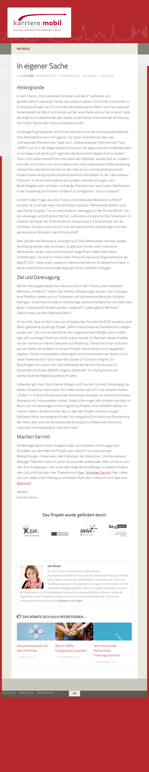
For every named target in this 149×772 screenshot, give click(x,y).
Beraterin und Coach (70, 601)
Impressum (9, 692)
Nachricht (24, 483)
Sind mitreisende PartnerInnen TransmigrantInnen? (107, 650)
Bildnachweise (45, 692)
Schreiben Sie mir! (98, 472)
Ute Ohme (28, 76)
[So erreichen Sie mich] (3, 59)
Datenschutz (26, 692)
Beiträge (23, 49)
